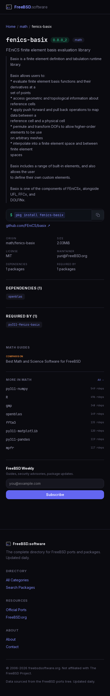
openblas (15, 297)
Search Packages (20, 587)
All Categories (17, 580)
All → (101, 379)
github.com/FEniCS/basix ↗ (28, 225)
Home (11, 26)
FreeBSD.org (16, 617)
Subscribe (55, 494)
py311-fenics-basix (24, 325)
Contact (12, 647)
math (24, 26)
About (11, 639)
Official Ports (16, 610)
